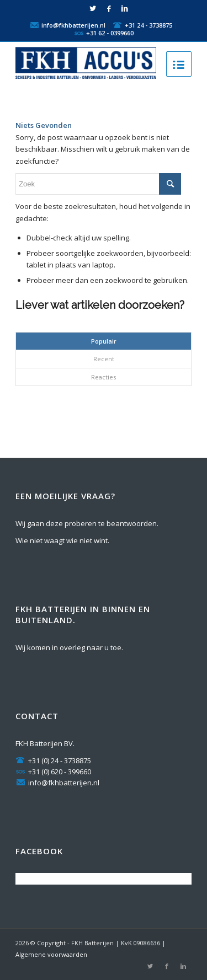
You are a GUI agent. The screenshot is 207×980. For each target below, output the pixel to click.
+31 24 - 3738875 (148, 24)
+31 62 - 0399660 (110, 32)
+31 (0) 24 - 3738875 (53, 760)
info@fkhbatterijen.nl (73, 24)
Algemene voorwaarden (51, 954)
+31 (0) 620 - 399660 (53, 771)
